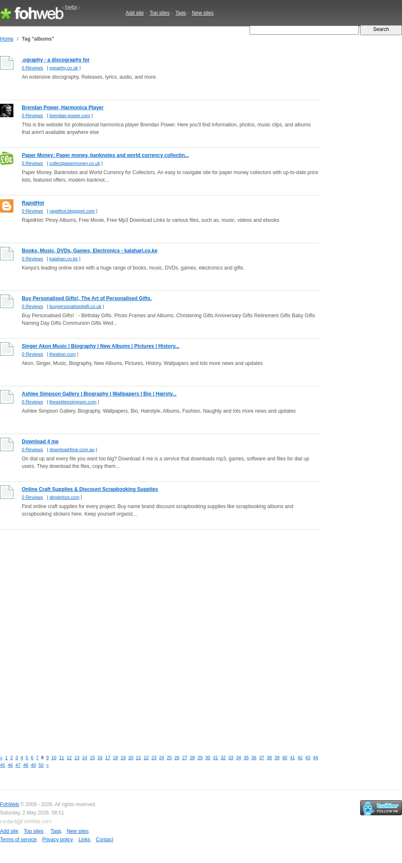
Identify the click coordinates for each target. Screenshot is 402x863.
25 (169, 757)
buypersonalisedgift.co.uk (75, 306)
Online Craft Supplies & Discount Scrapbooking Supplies (90, 489)
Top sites (159, 13)
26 (177, 757)
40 (284, 757)
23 (153, 757)
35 (246, 757)
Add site (135, 13)
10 (54, 757)
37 (261, 757)
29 (200, 757)
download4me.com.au (72, 449)
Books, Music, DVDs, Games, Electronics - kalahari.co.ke (89, 251)
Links (84, 839)
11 (61, 757)
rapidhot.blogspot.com (72, 210)
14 (84, 757)
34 (238, 757)
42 (300, 757)
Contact (104, 839)
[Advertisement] (101, 636)
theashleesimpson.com (73, 401)
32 (223, 757)
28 (192, 757)
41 (292, 757)
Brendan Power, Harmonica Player (62, 107)
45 (2, 765)
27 (184, 757)
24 (161, 757)
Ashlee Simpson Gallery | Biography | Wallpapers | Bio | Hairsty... (99, 394)
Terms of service (18, 839)
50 (41, 765)
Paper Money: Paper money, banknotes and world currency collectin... (105, 155)
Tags (180, 13)
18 (115, 757)
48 (25, 765)
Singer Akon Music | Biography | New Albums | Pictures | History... (100, 346)
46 (10, 765)
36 (253, 757)
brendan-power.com (69, 115)
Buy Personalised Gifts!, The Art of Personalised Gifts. (87, 298)
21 (138, 757)
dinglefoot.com (64, 497)
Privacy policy (57, 839)
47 (18, 765)
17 (107, 757)
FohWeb (9, 804)
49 (33, 765)
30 (207, 757)
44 (315, 757)
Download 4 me (40, 441)
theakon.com (62, 354)
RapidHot (33, 203)
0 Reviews (32, 67)
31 (215, 757)
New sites (203, 13)
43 (307, 757)
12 (69, 757)
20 (130, 757)
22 (146, 757)
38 (269, 757)
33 (230, 757)
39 (276, 757)
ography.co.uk (63, 67)
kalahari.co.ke (63, 258)
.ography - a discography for (56, 60)
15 (92, 757)
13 (77, 757)
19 (123, 757)
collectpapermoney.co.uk (74, 163)
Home (6, 39)
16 (100, 757)
